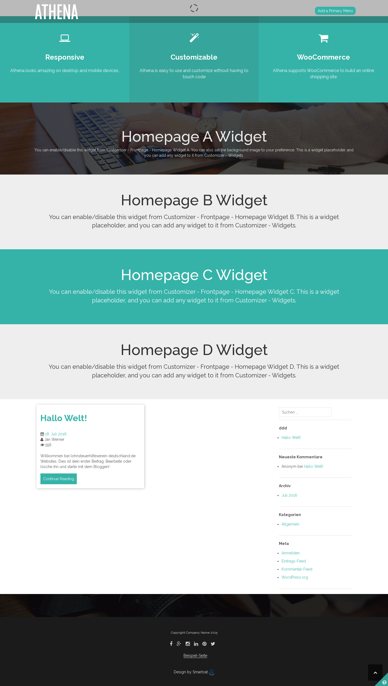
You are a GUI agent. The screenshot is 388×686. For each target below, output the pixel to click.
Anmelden (291, 553)
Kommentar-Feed (297, 569)
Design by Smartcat (194, 672)
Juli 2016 (289, 495)
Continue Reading (58, 479)
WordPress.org (295, 577)
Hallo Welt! (63, 418)
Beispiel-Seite (195, 655)
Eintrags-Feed (294, 561)
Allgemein (290, 524)
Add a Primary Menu (335, 11)
